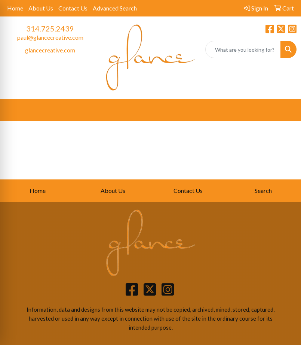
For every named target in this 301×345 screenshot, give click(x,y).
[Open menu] (286, 110)
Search (263, 190)
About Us (40, 8)
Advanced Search (115, 8)
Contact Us (72, 8)
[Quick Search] (243, 49)
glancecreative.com (50, 50)
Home (15, 8)
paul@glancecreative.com (50, 37)
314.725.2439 (50, 28)
